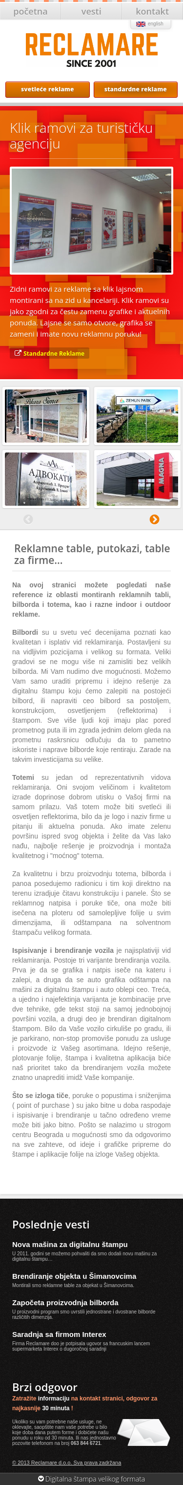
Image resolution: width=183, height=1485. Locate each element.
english (155, 23)
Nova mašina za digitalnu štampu (70, 1244)
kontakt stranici (101, 1398)
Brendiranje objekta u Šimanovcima (74, 1276)
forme (68, 1432)
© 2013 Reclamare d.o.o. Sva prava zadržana (66, 1462)
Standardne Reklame (53, 353)
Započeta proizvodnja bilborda (65, 1302)
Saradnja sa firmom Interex (59, 1334)
